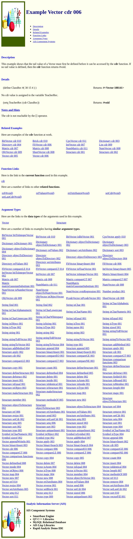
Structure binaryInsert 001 (50, 352)
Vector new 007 (10, 478)
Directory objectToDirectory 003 (84, 256)
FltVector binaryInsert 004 (80, 263)
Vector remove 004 (113, 481)
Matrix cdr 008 (41, 148)
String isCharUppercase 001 (17, 318)
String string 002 (45, 332)
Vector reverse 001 (46, 485)
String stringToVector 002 (117, 339)
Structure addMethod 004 (16, 348)
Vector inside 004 (11, 466)
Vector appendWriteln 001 (16, 441)
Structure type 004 (112, 426)
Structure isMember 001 (116, 384)
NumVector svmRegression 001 (83, 291)
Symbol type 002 (45, 437)
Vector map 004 (10, 474)
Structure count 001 (46, 367)
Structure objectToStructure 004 (83, 406)
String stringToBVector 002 (17, 339)
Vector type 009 (44, 496)
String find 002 (44, 304)
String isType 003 (45, 327)
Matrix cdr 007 (10, 148)
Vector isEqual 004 (76, 466)
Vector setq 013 (44, 492)
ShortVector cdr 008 (43, 152)
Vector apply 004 (75, 441)
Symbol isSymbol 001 (78, 434)
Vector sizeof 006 (75, 492)
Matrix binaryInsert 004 (115, 274)
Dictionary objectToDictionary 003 (115, 243)
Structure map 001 (76, 393)
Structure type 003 (76, 426)
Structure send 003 (46, 415)
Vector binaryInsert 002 (115, 441)
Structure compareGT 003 (117, 355)
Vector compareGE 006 (115, 448)
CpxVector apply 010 (114, 236)
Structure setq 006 (46, 422)
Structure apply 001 (113, 348)
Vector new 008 (44, 478)
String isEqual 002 (113, 318)
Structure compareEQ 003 (50, 355)
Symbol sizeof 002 (12, 437)
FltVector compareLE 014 (16, 268)
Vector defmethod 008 (14, 463)
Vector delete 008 (75, 463)
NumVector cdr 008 (109, 148)
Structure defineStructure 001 (82, 367)
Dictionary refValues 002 (49, 250)
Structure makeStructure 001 (17, 393)
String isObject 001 (12, 323)
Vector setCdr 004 (76, 489)
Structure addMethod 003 (116, 344)
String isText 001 (75, 323)
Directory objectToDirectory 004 (115, 257)
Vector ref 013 (110, 478)
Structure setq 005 (12, 422)
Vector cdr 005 (10, 155)
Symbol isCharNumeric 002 (17, 434)
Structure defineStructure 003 (18, 372)
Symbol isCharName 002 (116, 430)
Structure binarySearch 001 (81, 352)
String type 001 (74, 344)
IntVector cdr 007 (75, 144)
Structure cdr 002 (108, 152)
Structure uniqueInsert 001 (50, 430)
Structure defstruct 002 (14, 376)
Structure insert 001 (12, 380)
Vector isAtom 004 (46, 466)
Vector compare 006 (47, 448)
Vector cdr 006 (40, 155)
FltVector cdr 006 (42, 144)
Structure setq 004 (112, 419)
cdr (3, 181)
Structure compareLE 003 (16, 361)
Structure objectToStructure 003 (48, 406)
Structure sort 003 (45, 426)
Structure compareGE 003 (80, 355)
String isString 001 (46, 323)
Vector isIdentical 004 (114, 466)
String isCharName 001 (79, 311)
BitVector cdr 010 (11, 140)
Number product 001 (114, 291)
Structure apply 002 (12, 352)
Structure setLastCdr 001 (49, 419)
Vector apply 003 (45, 441)
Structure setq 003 (76, 419)
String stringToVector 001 (80, 339)
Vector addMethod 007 (78, 437)
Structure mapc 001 (113, 393)
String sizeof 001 (112, 327)
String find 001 (10, 304)
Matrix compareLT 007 (115, 279)
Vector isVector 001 (77, 470)
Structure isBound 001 (115, 380)
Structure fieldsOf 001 (115, 376)
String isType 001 (112, 323)
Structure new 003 (76, 399)
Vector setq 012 (10, 492)
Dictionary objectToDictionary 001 (49, 243)
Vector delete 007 (45, 463)
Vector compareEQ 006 (79, 448)
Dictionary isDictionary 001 (17, 243)
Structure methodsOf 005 (49, 399)
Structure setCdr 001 (114, 415)
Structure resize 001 (13, 415)
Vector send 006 (75, 485)
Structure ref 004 (112, 406)
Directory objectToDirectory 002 (48, 257)
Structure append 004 (47, 348)
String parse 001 (75, 327)
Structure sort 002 (11, 426)
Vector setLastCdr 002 (115, 489)
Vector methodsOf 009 (115, 474)
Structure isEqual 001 (13, 384)
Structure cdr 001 (75, 152)
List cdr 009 (105, 144)
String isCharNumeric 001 (117, 311)
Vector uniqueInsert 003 (79, 496)
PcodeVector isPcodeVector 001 (83, 298)
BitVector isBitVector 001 (80, 236)
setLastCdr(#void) (12, 196)
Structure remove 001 (114, 411)
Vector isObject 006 (12, 470)
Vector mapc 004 (45, 474)
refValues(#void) (45, 193)
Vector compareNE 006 (115, 452)
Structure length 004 (114, 387)
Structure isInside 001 (78, 384)
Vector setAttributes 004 (116, 485)
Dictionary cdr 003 (109, 140)
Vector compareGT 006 (14, 452)
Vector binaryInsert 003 (14, 445)
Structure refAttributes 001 (50, 411)
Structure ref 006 (11, 411)
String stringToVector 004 (50, 344)
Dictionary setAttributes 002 (81, 250)
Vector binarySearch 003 (49, 445)
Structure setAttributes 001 (80, 415)
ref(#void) (7, 193)
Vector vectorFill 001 (114, 496)
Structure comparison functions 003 (114, 361)
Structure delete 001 (47, 376)
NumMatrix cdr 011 (77, 148)
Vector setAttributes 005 (15, 489)
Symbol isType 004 (113, 434)
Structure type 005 (12, 430)
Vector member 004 (77, 474)
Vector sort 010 (111, 492)
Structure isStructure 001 (49, 387)
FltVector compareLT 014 (50, 268)
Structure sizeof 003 (77, 422)
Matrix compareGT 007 (79, 279)
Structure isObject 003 (14, 387)
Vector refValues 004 (77, 481)
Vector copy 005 (75, 457)
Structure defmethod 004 (49, 372)
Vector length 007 (112, 470)
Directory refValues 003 (15, 263)
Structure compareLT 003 (50, 361)
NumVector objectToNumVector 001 (49, 291)
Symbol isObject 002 (47, 434)
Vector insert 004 (112, 463)
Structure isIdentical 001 (49, 384)
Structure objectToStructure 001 (115, 400)
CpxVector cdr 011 (76, 140)
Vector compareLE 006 (48, 452)
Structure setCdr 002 (13, 419)
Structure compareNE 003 (80, 361)
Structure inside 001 (47, 380)
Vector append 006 (113, 437)
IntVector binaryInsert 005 (117, 268)
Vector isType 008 (46, 470)
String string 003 (75, 332)
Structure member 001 (14, 399)
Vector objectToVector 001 (80, 478)
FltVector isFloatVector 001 (81, 268)
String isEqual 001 (76, 318)
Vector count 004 (112, 457)
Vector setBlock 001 (47, 489)
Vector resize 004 (11, 485)
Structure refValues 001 (79, 411)
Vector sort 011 (10, 496)
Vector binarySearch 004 (79, 445)
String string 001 (11, 332)
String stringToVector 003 (16, 344)
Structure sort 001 (112, 422)
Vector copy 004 (45, 457)
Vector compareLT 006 (78, 452)
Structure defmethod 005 (79, 372)
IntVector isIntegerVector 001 (82, 274)
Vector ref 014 (9, 481)
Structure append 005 (77, 348)
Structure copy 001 (12, 367)
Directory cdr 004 (11, 144)
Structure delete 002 (77, 376)
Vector (5, 222)
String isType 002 (11, 327)
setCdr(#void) (113, 193)
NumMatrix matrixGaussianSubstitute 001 (82, 285)
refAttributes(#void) (79, 193)
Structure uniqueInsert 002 (80, 430)
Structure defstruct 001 (115, 372)
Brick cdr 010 (40, 140)
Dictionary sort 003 (113, 250)
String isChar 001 (75, 304)
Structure (61, 222)
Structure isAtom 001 (78, 380)
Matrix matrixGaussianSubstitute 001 (18, 285)
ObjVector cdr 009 (12, 152)
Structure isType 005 (77, 387)
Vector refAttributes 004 (49, 481)
